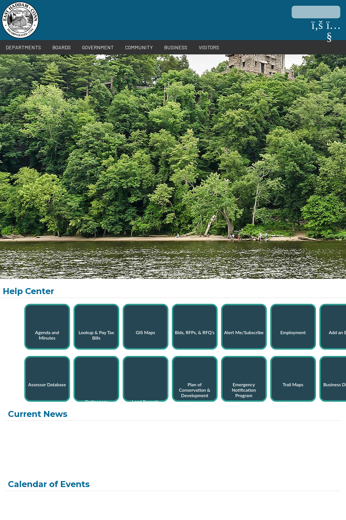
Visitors (209, 47)
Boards (61, 47)
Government (98, 47)
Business (175, 47)
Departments (23, 47)
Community (139, 47)
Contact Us (53, 500)
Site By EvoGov (173, 511)
